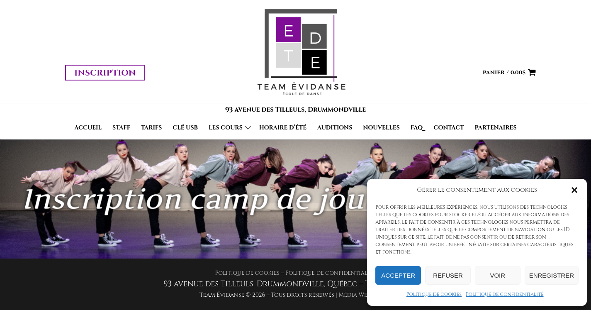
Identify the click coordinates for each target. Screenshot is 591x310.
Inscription (105, 72)
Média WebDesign (365, 295)
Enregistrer (551, 275)
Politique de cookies (434, 294)
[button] (574, 190)
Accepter (398, 275)
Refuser (448, 275)
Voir (497, 275)
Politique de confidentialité (505, 294)
